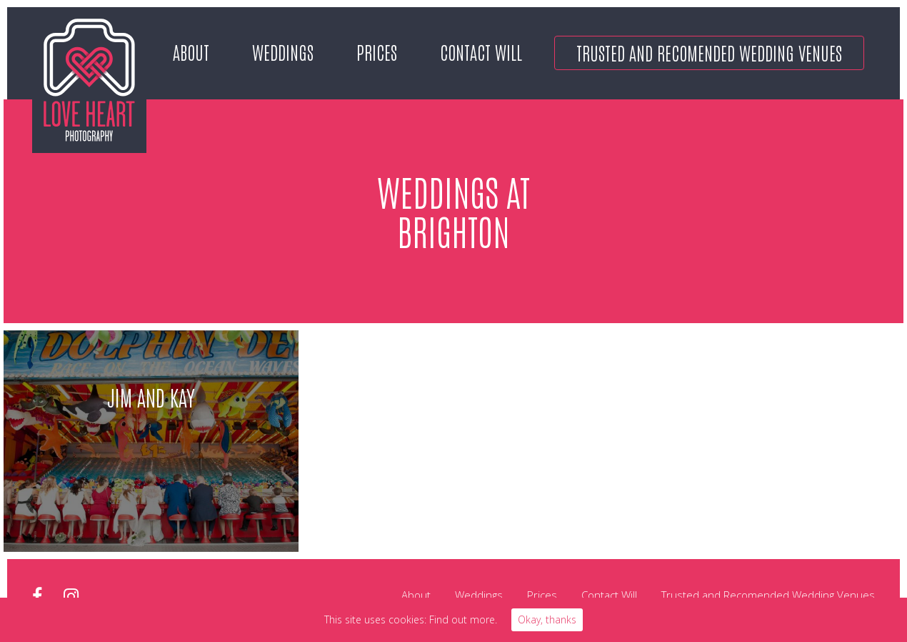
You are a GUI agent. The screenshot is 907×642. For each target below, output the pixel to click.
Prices (376, 51)
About (191, 51)
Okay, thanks (547, 619)
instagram (71, 597)
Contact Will (481, 51)
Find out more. (463, 619)
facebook (37, 597)
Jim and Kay (151, 396)
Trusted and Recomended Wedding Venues (709, 52)
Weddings (283, 51)
